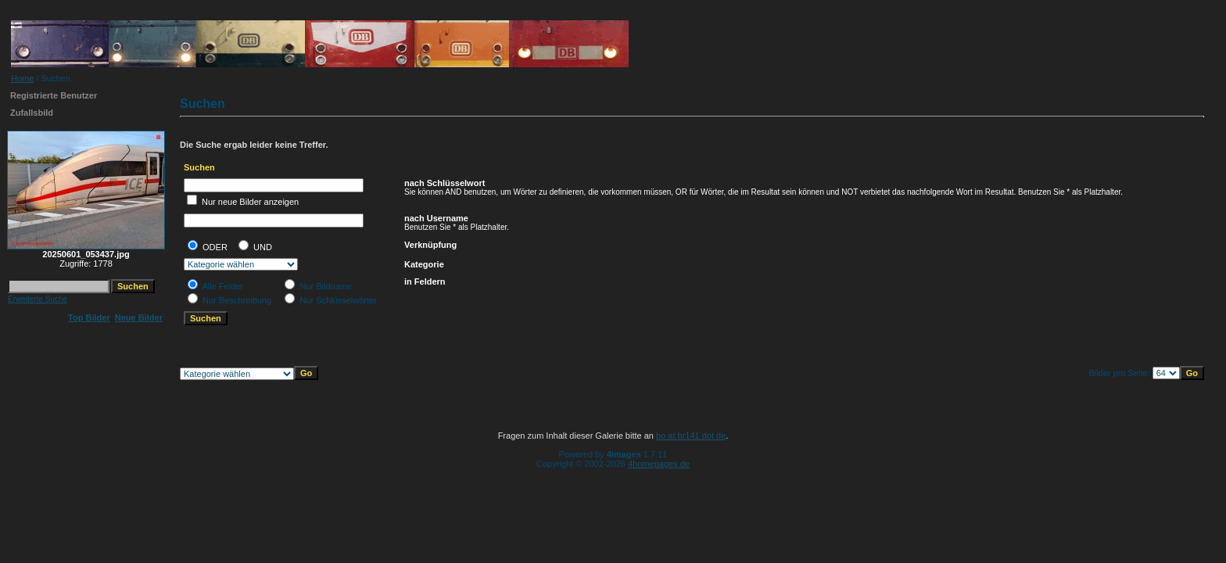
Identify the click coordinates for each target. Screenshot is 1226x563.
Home (22, 78)
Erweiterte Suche (37, 299)
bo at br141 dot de (691, 435)
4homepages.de (659, 463)
